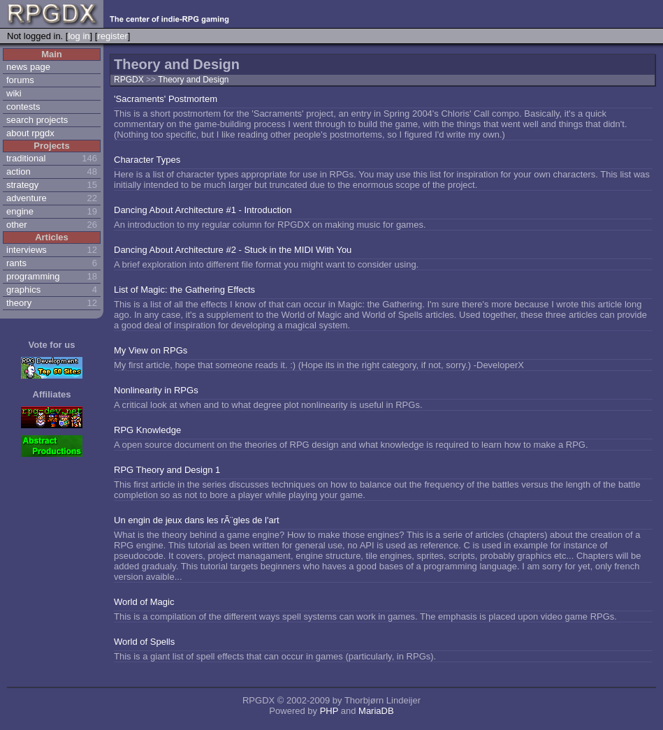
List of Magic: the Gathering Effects (184, 289)
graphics (23, 289)
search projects (37, 120)
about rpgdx (30, 133)
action (18, 171)
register (112, 36)
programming (33, 276)
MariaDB (376, 711)
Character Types (147, 159)
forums (20, 80)
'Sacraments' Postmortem (165, 99)
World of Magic (144, 602)
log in (78, 36)
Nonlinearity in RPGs (156, 390)
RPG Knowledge (147, 430)
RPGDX (129, 80)
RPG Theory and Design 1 (167, 470)
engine (20, 211)
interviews (26, 249)
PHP (329, 711)
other (16, 224)
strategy (22, 185)
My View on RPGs (150, 350)
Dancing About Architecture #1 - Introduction (202, 210)
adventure (26, 198)
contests (23, 106)
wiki (14, 93)
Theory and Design (193, 80)
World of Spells (144, 641)
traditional (25, 158)
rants (16, 263)
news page (28, 66)
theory (18, 303)
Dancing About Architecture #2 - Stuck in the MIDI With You (232, 249)
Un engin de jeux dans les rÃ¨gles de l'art (196, 520)
